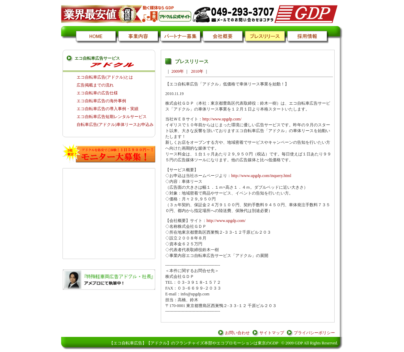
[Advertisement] (109, 213)
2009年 (177, 71)
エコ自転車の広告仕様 (97, 93)
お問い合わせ (237, 332)
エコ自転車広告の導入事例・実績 (107, 108)
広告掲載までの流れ (95, 85)
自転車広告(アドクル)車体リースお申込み (115, 124)
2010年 (197, 71)
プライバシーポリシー (314, 332)
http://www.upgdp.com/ (222, 119)
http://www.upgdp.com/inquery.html (261, 175)
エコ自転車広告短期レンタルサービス (112, 116)
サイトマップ (271, 332)
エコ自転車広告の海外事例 (101, 100)
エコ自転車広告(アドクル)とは (105, 77)
